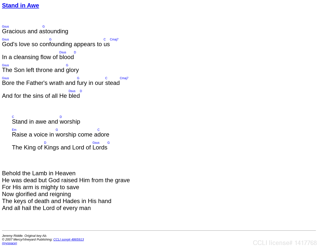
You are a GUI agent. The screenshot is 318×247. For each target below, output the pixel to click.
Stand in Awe (20, 5)
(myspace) (9, 243)
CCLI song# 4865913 (68, 239)
